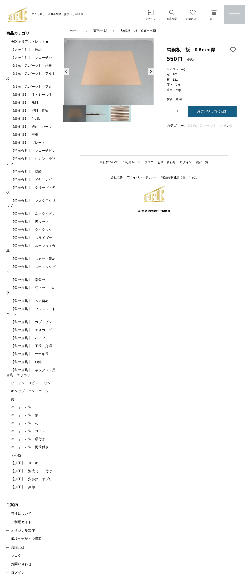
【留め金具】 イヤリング (31, 179)
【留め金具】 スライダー (31, 238)
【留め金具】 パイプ (28, 338)
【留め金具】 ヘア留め (30, 301)
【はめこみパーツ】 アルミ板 (31, 76)
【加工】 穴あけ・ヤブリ (31, 479)
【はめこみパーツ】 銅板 (206, 125)
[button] (66, 71)
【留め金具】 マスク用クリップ (31, 203)
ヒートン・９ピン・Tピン (31, 383)
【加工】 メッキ (24, 463)
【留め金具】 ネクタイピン (33, 214)
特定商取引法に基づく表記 (179, 177)
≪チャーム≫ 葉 (24, 415)
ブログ (149, 162)
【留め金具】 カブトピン (31, 322)
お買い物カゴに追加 (212, 111)
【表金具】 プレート (28, 142)
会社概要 (117, 177)
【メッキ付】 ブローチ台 (31, 57)
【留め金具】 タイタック (31, 230)
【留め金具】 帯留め (28, 280)
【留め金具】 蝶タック (30, 222)
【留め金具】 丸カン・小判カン (31, 161)
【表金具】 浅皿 (24, 102)
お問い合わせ (167, 162)
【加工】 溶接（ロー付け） (33, 471)
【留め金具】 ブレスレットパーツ (31, 311)
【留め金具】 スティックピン (31, 269)
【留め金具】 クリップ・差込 (31, 190)
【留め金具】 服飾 (26, 362)
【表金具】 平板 (24, 134)
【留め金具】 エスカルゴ (31, 330)
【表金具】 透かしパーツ (31, 126)
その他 (16, 455)
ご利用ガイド (131, 162)
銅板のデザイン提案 (26, 539)
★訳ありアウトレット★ (30, 41)
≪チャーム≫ (21, 407)
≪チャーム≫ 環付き (28, 439)
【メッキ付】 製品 (26, 49)
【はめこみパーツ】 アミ (31, 86)
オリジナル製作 (23, 530)
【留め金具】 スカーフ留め (33, 259)
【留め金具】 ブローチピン (33, 150)
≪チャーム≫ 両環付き (30, 447)
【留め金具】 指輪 (26, 171)
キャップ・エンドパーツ (30, 391)
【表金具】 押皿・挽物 (30, 110)
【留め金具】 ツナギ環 (30, 354)
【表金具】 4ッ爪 (25, 118)
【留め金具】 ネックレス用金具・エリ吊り (31, 372)
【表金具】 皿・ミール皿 (31, 94)
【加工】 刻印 (23, 487)
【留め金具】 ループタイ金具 (31, 248)
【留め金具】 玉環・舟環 (31, 346)
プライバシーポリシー (142, 177)
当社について (109, 162)
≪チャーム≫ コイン (28, 431)
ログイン (186, 162)
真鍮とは (18, 547)
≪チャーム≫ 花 (24, 423)
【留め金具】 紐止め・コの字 (31, 290)
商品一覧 (202, 162)
